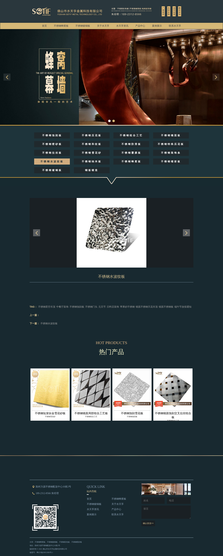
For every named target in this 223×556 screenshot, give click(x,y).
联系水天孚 (175, 26)
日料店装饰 (113, 306)
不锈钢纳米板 (92, 161)
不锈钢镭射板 (171, 161)
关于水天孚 (103, 26)
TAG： (33, 306)
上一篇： (34, 315)
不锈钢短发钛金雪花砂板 (50, 413)
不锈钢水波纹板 (52, 161)
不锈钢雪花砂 (92, 153)
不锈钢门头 (91, 306)
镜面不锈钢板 (166, 306)
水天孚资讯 (122, 26)
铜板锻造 (91, 170)
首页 (44, 26)
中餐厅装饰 (62, 306)
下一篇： (34, 323)
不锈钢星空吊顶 (46, 306)
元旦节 (102, 306)
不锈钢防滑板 (131, 144)
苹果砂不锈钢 (127, 306)
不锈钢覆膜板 (131, 153)
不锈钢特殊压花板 (171, 144)
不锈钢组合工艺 (131, 135)
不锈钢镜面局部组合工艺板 (91, 413)
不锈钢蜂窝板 (61, 26)
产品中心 (140, 26)
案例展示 (157, 26)
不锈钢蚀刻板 (52, 135)
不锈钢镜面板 (171, 135)
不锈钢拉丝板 (52, 153)
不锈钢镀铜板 (82, 26)
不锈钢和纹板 (92, 144)
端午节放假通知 (182, 306)
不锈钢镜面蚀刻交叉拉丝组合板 (173, 415)
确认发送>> (148, 523)
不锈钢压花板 (92, 135)
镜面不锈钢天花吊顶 (147, 306)
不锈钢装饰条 (171, 153)
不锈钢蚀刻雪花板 (132, 413)
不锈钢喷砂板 (52, 144)
